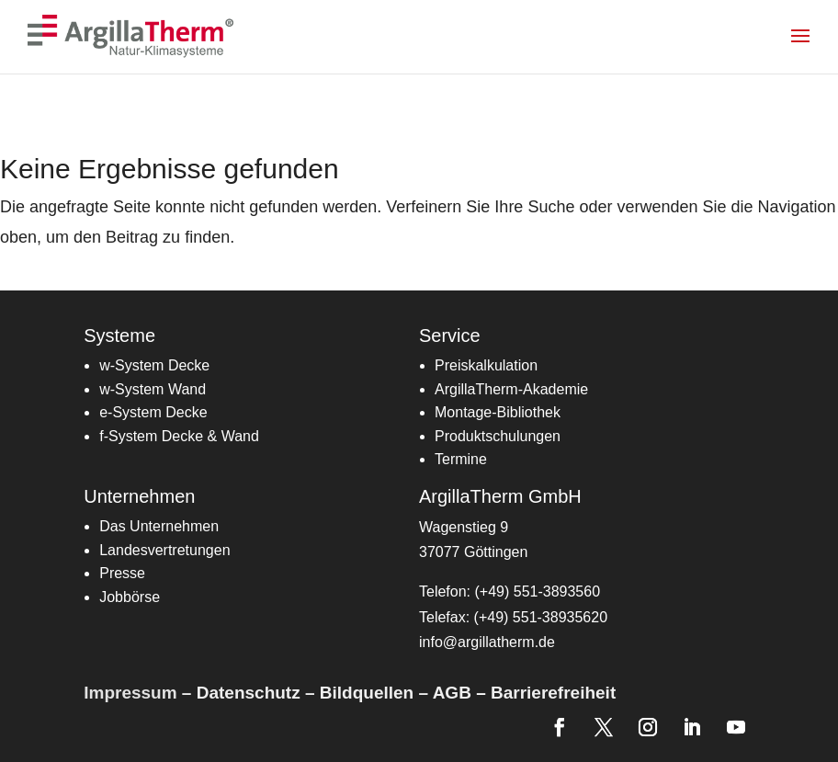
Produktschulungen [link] (498, 436)
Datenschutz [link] (248, 692)
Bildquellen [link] (366, 692)
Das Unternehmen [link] (159, 526)
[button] (812, 48)
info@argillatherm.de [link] (487, 642)
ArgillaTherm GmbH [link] (500, 496)
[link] (135, 35)
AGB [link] (452, 692)
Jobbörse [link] (129, 597)
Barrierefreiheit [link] (553, 692)
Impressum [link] (130, 692)
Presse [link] (122, 573)
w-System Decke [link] (154, 365)
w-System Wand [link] (152, 389)
